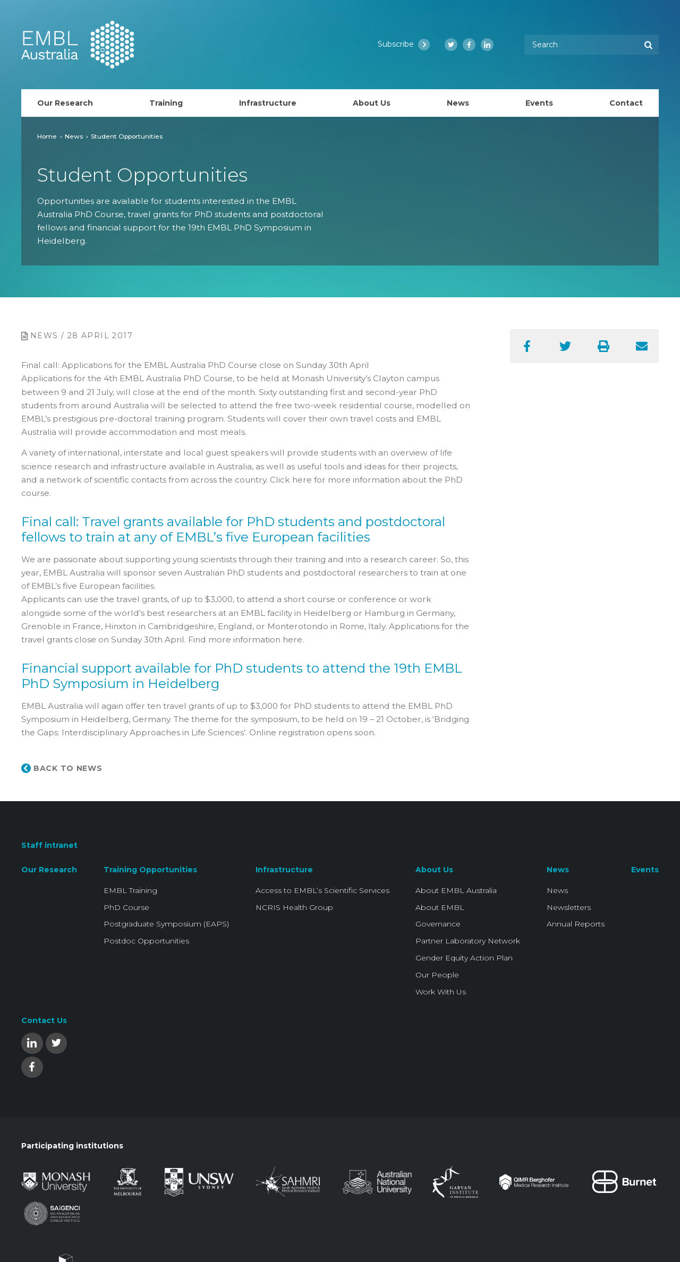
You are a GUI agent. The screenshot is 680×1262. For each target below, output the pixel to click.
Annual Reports (576, 924)
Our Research (49, 869)
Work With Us (440, 992)
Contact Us (44, 1020)
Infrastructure (284, 869)
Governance (438, 924)
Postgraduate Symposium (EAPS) (166, 924)
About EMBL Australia (456, 890)
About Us (434, 869)
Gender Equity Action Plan (464, 958)
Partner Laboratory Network (467, 941)
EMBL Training (130, 890)
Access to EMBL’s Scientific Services (322, 890)
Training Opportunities (150, 869)
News (74, 136)
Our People (437, 975)
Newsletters (569, 907)
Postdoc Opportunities (146, 941)
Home (47, 136)
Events (645, 869)
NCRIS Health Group (294, 907)
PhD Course (126, 907)
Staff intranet (49, 845)
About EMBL (439, 907)
